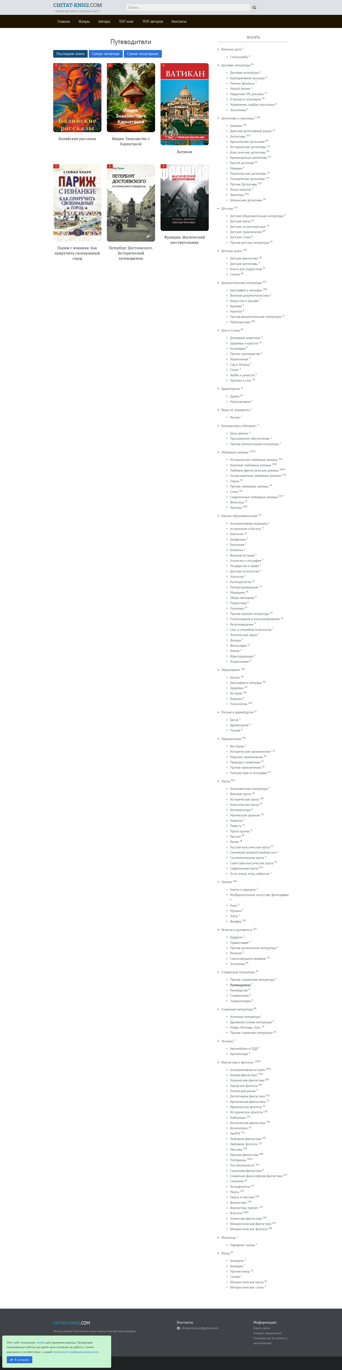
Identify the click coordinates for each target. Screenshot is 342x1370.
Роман (234, 842)
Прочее (226, 882)
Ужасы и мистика (242, 1197)
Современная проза (244, 868)
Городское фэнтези (243, 1086)
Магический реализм (245, 815)
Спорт (234, 370)
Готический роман (243, 1091)
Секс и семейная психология (250, 630)
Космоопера (239, 1128)
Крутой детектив (242, 163)
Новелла (236, 820)
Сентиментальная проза (247, 858)
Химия (234, 651)
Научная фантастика (244, 1155)
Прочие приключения (245, 767)
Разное (235, 417)
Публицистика (240, 322)
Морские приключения (246, 757)
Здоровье (237, 688)
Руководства (239, 990)
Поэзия (235, 730)
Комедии (236, 1266)
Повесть (235, 826)
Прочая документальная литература (255, 317)
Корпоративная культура (247, 78)
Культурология (240, 582)
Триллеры (237, 195)
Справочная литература (238, 972)
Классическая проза (244, 805)
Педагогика (238, 603)
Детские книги (231, 251)
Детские (227, 208)
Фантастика (238, 1202)
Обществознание (242, 598)
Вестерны (237, 746)
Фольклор (228, 1237)
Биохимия (237, 545)
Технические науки (243, 635)
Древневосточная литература (251, 1022)
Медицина (237, 592)
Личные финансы (242, 83)
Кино (233, 905)
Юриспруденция (241, 656)
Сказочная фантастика (246, 1171)
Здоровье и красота (244, 343)
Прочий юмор (240, 1271)
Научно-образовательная (239, 516)
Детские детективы (244, 264)
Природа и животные (245, 762)
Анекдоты (237, 1261)
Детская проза (240, 221)
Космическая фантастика (247, 1123)
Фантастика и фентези (237, 1062)
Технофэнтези (240, 1187)
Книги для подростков (246, 269)
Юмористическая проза (246, 1282)
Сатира (235, 1277)
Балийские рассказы (77, 138)
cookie (40, 1342)
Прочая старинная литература (251, 1033)
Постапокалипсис (242, 1165)
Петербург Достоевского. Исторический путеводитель (131, 253)
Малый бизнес (240, 88)
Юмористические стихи (247, 1287)
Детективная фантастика (247, 1096)
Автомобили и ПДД (244, 1049)
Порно (234, 481)
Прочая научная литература (249, 614)
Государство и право (244, 566)
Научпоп (236, 311)
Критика (236, 306)
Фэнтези (236, 1213)
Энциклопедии (240, 1001)
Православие (239, 943)
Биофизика (238, 539)
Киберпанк (238, 1118)
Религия (235, 953)
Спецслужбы (239, 57)
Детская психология (244, 571)
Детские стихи (240, 237)
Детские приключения (246, 232)
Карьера (236, 699)
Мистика (236, 1149)
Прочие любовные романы (249, 486)
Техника (227, 1041)
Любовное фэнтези (243, 1144)
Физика (235, 640)
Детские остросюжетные (248, 227)
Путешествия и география (248, 773)
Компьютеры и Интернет (239, 426)
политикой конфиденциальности (76, 1352)
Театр (234, 916)
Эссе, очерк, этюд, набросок (249, 874)
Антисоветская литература (249, 789)
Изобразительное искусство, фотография (259, 895)
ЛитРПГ (235, 1133)
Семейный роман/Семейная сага (253, 852)
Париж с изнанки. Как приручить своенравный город (77, 253)
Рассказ (235, 836)
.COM (77, 5)
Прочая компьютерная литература (254, 444)
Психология (238, 704)
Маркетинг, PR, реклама (246, 94)
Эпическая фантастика (246, 1218)
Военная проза (240, 794)
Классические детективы (248, 152)
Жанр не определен (235, 410)
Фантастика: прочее (244, 1208)
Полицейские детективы (247, 179)
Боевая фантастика (243, 1075)
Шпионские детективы (246, 200)
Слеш (234, 492)
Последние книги (70, 53)
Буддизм (236, 937)
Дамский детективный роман (251, 131)
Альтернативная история (247, 1070)
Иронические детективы (247, 142)
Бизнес (235, 677)
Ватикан (184, 151)
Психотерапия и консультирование (255, 619)
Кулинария (237, 348)
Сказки (235, 274)
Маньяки (236, 168)
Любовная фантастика (245, 1139)
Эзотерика (237, 964)
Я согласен (22, 1360)
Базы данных (239, 433)
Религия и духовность (236, 930)
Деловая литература (235, 65)
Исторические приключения (250, 751)
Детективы (237, 136)
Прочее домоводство (245, 354)
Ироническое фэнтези (246, 1107)
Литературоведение (244, 587)
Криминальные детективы (248, 158)
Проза (225, 781)
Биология (236, 534)
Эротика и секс (240, 380)
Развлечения (239, 359)
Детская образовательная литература (256, 216)
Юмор (225, 1253)
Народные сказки (242, 1245)
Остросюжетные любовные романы (255, 476)
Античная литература (245, 1017)
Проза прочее (240, 831)
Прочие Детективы (243, 184)
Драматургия (230, 389)
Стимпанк (237, 1181)
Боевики (236, 126)
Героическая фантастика (247, 1080)
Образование (230, 670)
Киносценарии (240, 402)
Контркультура (240, 810)
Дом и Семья (230, 330)
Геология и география (245, 561)
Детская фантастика (244, 258)
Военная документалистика (249, 295)
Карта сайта (261, 1328)
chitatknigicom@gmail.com (199, 1328)
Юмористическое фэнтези (248, 1229)
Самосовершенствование (248, 959)
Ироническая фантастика (247, 1102)
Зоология (236, 576)
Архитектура (239, 1054)
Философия (238, 645)
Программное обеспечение (250, 438)
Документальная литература (241, 283)
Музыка (235, 911)
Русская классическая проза (250, 847)
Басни (234, 720)
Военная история (242, 555)
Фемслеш (237, 502)
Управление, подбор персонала (252, 104)
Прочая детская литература (249, 242)
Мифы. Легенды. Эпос (245, 1027)
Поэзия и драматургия (237, 712)
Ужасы (234, 1192)
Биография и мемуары (246, 683)
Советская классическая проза (251, 863)
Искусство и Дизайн (244, 301)
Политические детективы (248, 173)
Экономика (238, 110)
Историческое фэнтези (246, 1112)
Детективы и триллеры (237, 118)
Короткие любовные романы (250, 465)
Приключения (231, 739)
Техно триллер (240, 189)
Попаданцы (238, 1160)
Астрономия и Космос (245, 529)
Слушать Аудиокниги (267, 1333)
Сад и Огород (239, 364)
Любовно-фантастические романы (254, 470)
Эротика (236, 507)
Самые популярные (143, 53)
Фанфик (235, 921)
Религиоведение (242, 624)
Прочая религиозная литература (253, 948)
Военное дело (231, 49)
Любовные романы (234, 452)
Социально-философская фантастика (256, 1176)
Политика (237, 608)
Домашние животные (245, 338)
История (236, 693)
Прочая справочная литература (252, 979)
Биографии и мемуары (246, 290)
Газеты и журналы (243, 889)
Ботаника (236, 550)
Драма (234, 396)
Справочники (239, 995)
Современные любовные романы (254, 497)
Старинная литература (237, 1009)
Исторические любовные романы (254, 460)
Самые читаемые (106, 53)
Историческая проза (244, 799)
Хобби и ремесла (242, 375)
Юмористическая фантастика (250, 1224)
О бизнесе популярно (245, 99)
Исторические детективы (248, 147)
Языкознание (239, 661)
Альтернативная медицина (249, 523)
